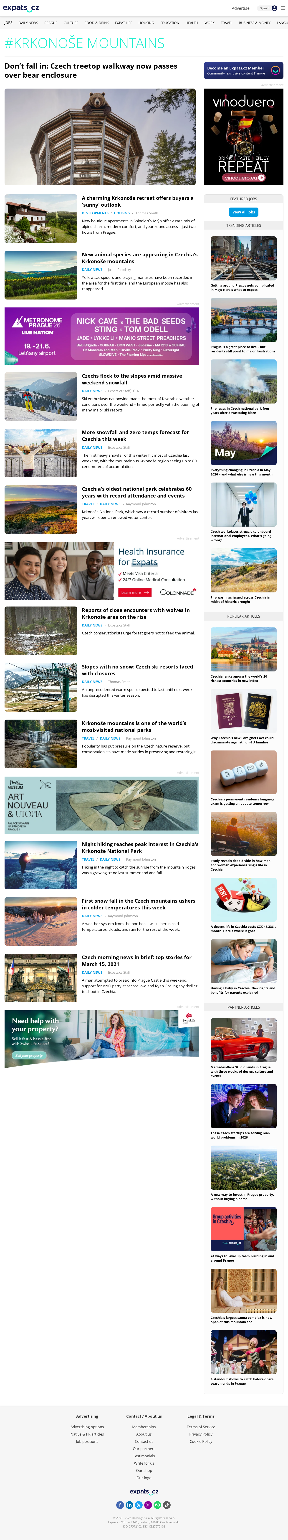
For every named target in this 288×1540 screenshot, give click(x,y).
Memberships (144, 1426)
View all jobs (243, 212)
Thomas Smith (147, 213)
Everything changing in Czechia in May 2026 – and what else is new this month (242, 472)
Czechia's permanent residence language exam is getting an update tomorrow (242, 801)
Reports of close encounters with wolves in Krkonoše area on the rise (136, 613)
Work (210, 22)
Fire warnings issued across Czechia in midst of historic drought (240, 599)
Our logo (144, 1477)
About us (144, 1434)
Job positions (87, 1441)
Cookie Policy (201, 1441)
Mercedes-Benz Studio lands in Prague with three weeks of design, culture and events (242, 1071)
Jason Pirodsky (119, 269)
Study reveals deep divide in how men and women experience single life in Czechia (240, 865)
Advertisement (272, 85)
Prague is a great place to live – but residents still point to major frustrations (243, 349)
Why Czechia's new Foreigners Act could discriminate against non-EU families (242, 740)
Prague (50, 22)
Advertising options (87, 1426)
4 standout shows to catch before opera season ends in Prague (242, 1381)
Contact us (144, 1441)
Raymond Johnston (141, 504)
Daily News (28, 22)
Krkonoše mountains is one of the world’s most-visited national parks (134, 726)
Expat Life (123, 22)
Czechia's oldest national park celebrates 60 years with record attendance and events (137, 492)
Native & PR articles (87, 1434)
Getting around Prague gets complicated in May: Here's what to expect (242, 287)
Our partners (144, 1448)
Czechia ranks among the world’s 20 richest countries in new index (239, 678)
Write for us (144, 1463)
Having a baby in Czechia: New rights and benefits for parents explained (243, 990)
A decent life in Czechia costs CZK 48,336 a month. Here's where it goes (243, 928)
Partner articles (243, 1007)
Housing (146, 22)
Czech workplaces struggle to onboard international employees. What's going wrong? (241, 535)
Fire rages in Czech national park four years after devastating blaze (240, 410)
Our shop (144, 1470)
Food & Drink (97, 22)
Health (192, 22)
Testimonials (144, 1455)
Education (169, 22)
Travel (226, 22)
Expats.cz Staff (119, 391)
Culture (71, 22)
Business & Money (254, 22)
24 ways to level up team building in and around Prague (242, 1258)
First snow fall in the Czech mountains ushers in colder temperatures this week (138, 904)
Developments (95, 213)
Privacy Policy (200, 1434)
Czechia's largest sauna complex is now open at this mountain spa (241, 1319)
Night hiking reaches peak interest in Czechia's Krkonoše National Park (140, 847)
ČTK (136, 391)
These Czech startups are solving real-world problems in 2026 (240, 1135)
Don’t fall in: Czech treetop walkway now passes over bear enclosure (91, 70)
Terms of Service (201, 1426)
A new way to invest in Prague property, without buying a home (242, 1196)
